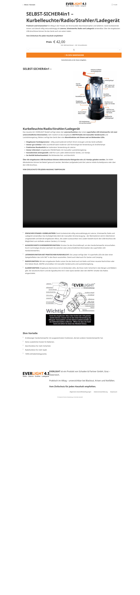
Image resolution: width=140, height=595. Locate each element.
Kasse (102, 60)
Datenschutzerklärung (101, 583)
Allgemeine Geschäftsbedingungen (80, 583)
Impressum (113, 583)
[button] (36, 4)
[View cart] (114, 5)
